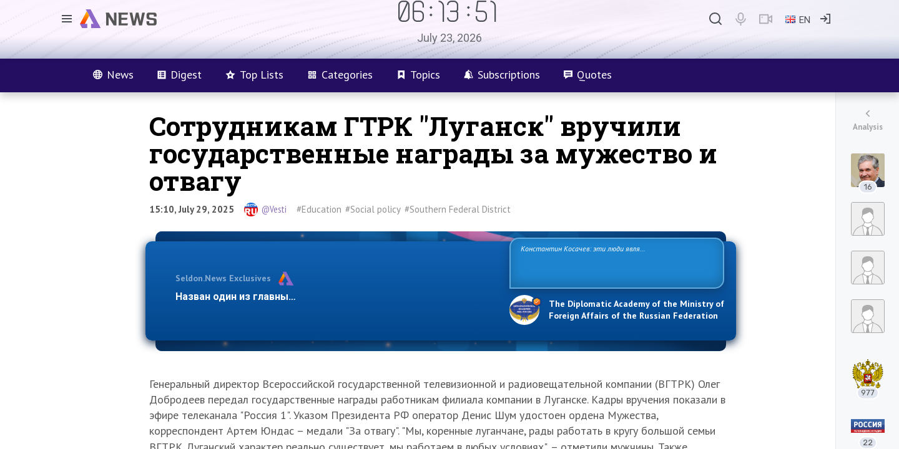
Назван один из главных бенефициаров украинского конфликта (332, 296)
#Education (319, 209)
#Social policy (373, 209)
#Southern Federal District (458, 209)
